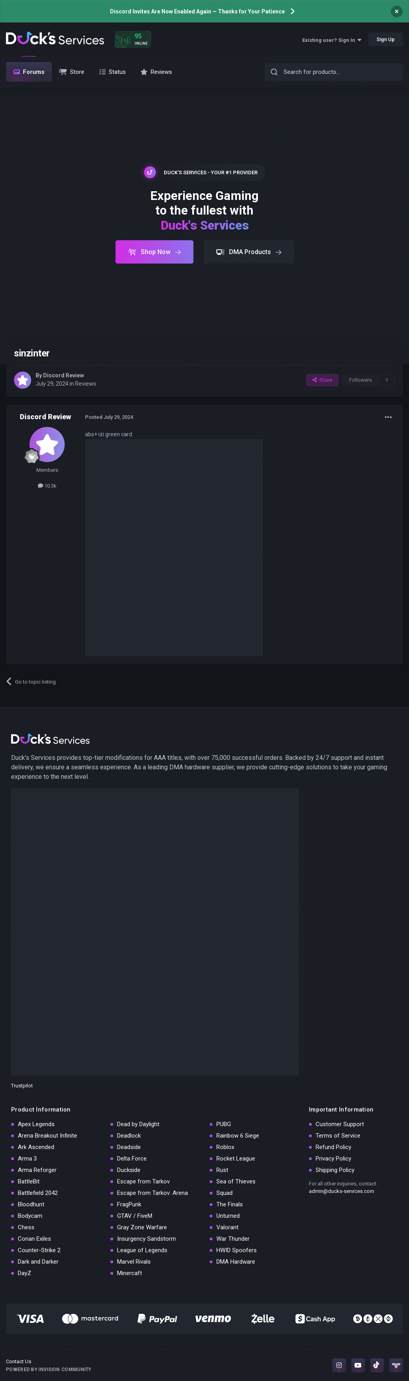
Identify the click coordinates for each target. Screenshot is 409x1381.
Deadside (129, 1147)
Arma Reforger (37, 1170)
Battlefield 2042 (38, 1192)
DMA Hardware (235, 1261)
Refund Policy (333, 1147)
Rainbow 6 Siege (237, 1135)
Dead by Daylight (138, 1124)
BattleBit (29, 1181)
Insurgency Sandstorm (146, 1238)
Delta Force (132, 1158)
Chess (26, 1227)
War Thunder (233, 1238)
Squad (224, 1192)
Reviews (85, 384)
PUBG (223, 1124)
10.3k (47, 486)
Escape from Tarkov (143, 1181)
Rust (222, 1170)
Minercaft (129, 1273)
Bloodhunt (31, 1204)
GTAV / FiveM (134, 1215)
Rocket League (235, 1158)
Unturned (228, 1215)
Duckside (128, 1170)
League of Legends (142, 1250)
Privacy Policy (333, 1158)
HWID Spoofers (236, 1250)
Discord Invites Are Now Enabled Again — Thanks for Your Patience (197, 11)
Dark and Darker (38, 1261)
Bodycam (30, 1215)
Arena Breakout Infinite (47, 1135)
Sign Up (386, 39)
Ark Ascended (36, 1147)
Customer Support (340, 1124)
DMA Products (248, 252)
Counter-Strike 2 (39, 1250)
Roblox (225, 1147)
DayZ (24, 1273)
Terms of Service (338, 1135)
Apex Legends (36, 1124)
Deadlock (129, 1135)
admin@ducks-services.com (341, 1191)
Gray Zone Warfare (142, 1227)
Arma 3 (27, 1158)
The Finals (229, 1204)
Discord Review (63, 375)
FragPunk (129, 1204)
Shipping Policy (335, 1170)
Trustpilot (22, 1086)
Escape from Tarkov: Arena (152, 1192)
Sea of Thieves (236, 1181)
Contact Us (18, 1361)
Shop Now (154, 252)
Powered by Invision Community (48, 1369)
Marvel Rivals (134, 1261)
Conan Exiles (34, 1238)
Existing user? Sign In (331, 40)
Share (322, 380)
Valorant (227, 1227)
